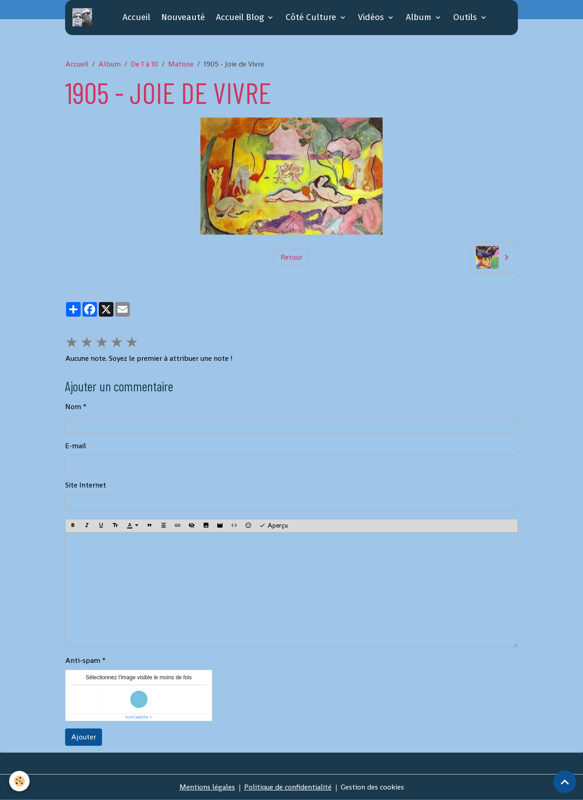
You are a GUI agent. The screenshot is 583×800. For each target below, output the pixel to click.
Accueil (136, 17)
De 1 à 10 (144, 64)
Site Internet (85, 485)
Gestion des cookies (372, 787)
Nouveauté (183, 17)
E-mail (75, 446)
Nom (73, 406)
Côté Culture (312, 17)
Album (420, 17)
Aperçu (273, 525)
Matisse (181, 64)
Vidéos (372, 17)
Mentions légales (207, 787)
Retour (291, 257)
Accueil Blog (241, 17)
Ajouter (83, 737)
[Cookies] (19, 781)
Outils (466, 17)
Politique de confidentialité (288, 787)
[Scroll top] (564, 781)
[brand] (84, 17)
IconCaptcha (136, 717)
